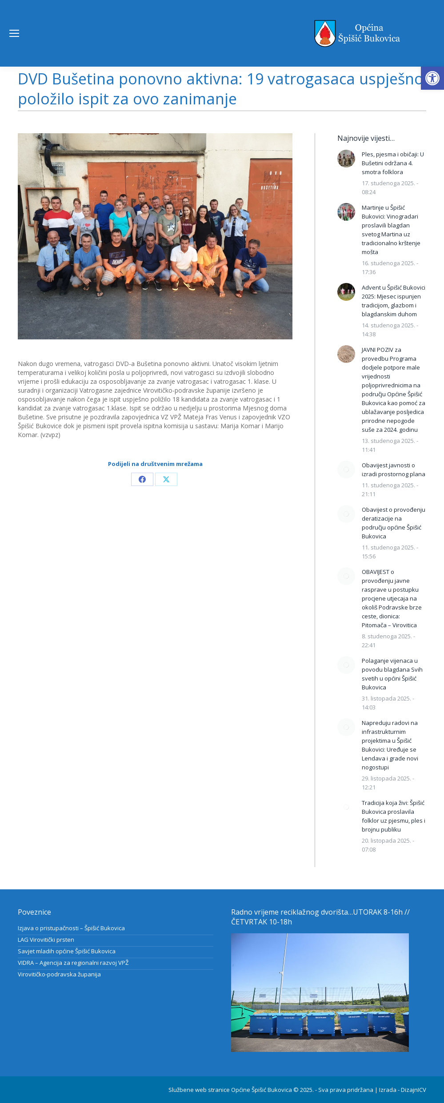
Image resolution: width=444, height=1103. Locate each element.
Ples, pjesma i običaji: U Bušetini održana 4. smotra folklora (393, 163)
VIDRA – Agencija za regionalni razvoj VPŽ (73, 963)
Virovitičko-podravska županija (59, 974)
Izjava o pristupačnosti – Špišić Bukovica (71, 928)
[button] (432, 78)
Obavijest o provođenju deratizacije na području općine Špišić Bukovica (393, 523)
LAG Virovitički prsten (46, 940)
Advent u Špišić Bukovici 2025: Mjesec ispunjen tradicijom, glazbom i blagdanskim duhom (393, 300)
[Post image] (346, 158)
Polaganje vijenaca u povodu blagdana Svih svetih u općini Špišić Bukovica (392, 674)
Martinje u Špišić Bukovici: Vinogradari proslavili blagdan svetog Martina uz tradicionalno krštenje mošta (391, 229)
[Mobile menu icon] (14, 33)
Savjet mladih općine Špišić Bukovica (67, 951)
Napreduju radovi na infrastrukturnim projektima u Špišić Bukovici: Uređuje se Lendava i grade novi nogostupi (390, 745)
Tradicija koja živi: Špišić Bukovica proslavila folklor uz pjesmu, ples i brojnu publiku (393, 816)
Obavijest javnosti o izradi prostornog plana (393, 469)
